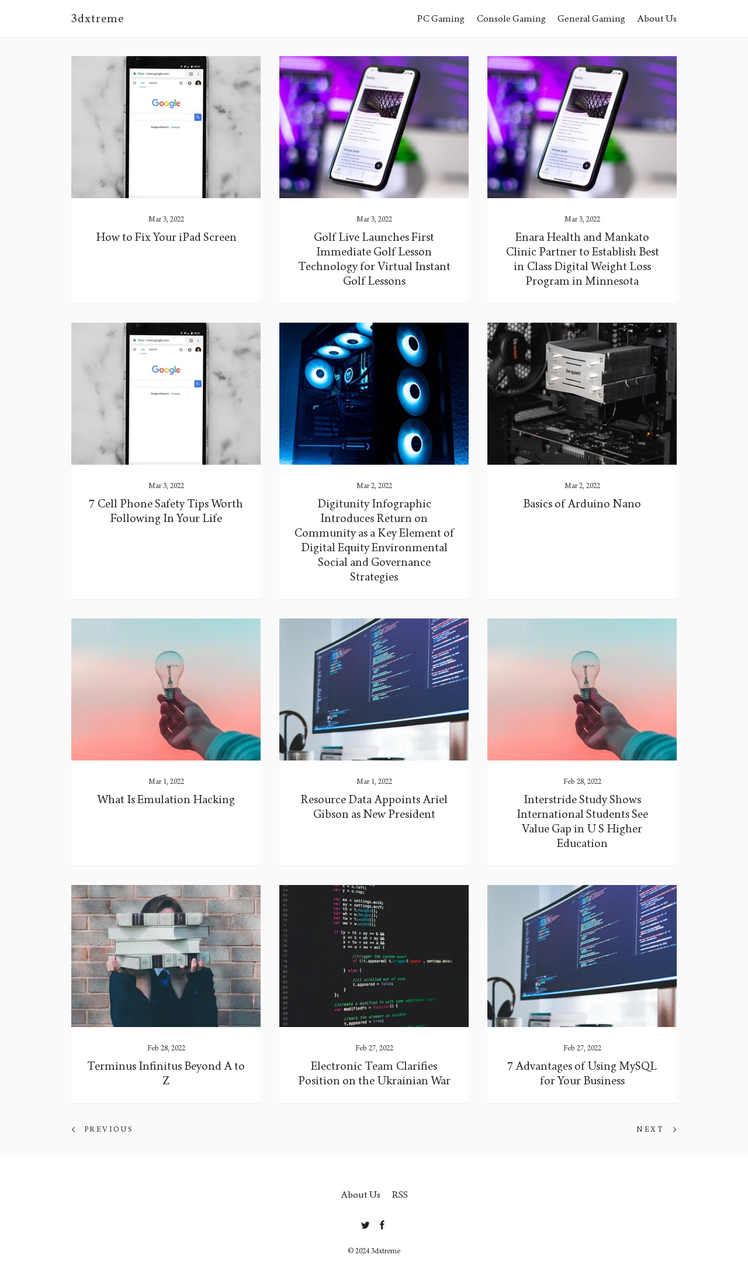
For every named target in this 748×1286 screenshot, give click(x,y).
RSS (400, 1194)
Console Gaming (511, 18)
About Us (657, 18)
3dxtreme (97, 18)
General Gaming (591, 18)
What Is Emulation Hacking (166, 799)
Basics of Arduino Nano (582, 503)
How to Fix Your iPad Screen (166, 237)
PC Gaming (441, 18)
